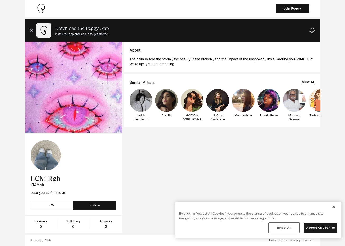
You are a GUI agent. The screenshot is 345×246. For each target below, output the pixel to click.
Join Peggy (292, 8)
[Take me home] (41, 8)
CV (51, 205)
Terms (282, 240)
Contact (309, 240)
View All (308, 82)
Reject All (284, 227)
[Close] (333, 207)
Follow (95, 205)
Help (272, 240)
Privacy (295, 240)
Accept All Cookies (320, 227)
